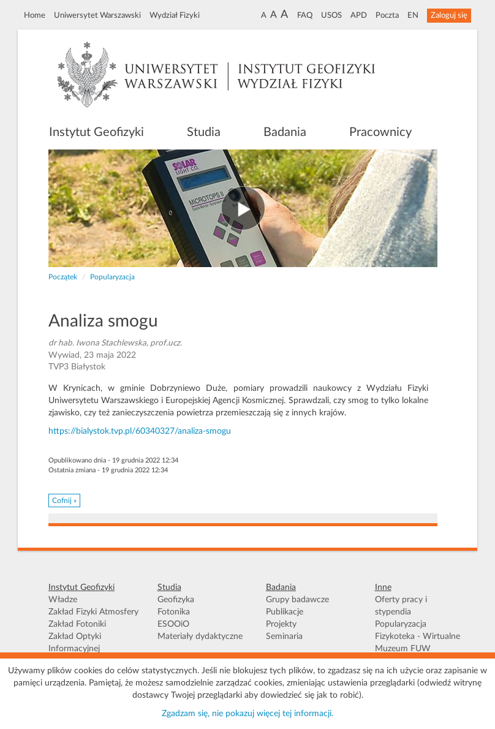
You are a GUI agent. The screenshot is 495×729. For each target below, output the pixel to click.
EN (412, 15)
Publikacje (284, 612)
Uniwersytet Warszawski (97, 15)
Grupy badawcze (297, 599)
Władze (62, 599)
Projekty (281, 624)
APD (358, 15)
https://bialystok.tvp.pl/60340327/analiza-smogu (139, 431)
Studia (204, 132)
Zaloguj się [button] (449, 15)
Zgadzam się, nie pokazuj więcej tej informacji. (247, 713)
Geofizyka (175, 599)
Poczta (387, 15)
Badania (284, 132)
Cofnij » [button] (64, 500)
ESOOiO (173, 624)
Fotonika (173, 612)
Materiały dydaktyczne (200, 636)
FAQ (304, 15)
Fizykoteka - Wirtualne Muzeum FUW (417, 642)
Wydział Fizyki (174, 15)
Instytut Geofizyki (96, 132)
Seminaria (284, 636)
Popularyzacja (112, 277)
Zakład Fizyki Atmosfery (93, 612)
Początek (62, 277)
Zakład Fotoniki (77, 624)
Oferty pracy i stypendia (401, 605)
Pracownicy (380, 132)
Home (34, 15)
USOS (331, 15)
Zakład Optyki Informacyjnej (74, 642)
